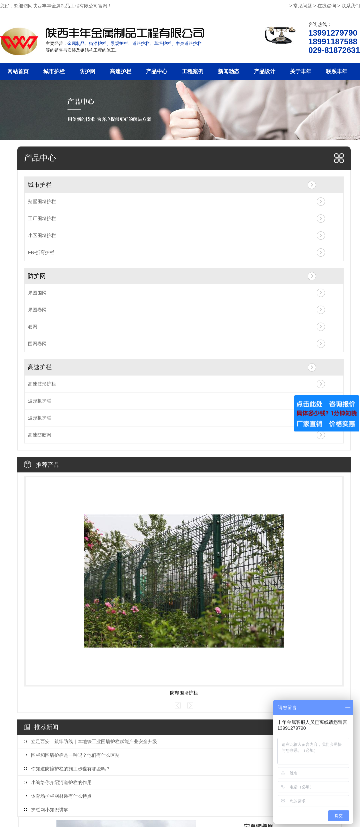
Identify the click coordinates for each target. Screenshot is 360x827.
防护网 (87, 71)
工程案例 (192, 71)
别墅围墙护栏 (42, 201)
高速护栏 (120, 71)
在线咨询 (326, 5)
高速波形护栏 (42, 384)
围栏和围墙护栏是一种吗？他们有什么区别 (75, 755)
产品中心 (156, 71)
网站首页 (18, 71)
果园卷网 (37, 309)
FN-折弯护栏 (41, 252)
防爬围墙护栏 (184, 692)
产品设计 (264, 71)
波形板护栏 (39, 401)
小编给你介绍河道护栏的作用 (61, 782)
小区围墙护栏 (42, 235)
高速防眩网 (39, 434)
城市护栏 (54, 71)
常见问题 (302, 5)
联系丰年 (336, 71)
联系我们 (350, 5)
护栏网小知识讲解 (49, 809)
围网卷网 (37, 343)
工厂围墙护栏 (42, 218)
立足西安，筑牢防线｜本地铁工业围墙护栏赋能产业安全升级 (94, 741)
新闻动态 (228, 71)
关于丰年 (300, 71)
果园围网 (37, 292)
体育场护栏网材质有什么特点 (61, 796)
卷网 (32, 326)
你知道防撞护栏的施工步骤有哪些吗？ (70, 768)
